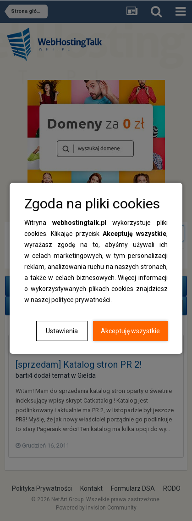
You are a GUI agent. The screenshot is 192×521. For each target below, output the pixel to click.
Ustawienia (62, 331)
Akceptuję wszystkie (130, 331)
